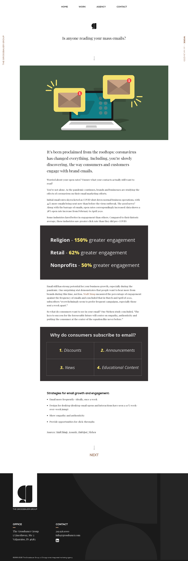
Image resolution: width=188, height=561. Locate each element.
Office (17, 524)
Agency (101, 6)
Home (64, 6)
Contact (122, 6)
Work (82, 6)
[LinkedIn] (57, 540)
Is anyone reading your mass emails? (94, 38)
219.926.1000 (62, 531)
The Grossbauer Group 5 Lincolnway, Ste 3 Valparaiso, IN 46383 (26, 535)
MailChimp (89, 293)
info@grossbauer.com (68, 535)
